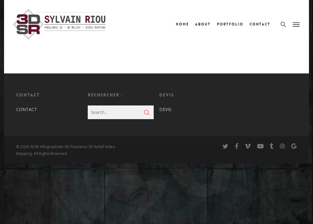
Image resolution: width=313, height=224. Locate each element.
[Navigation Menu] (296, 24)
